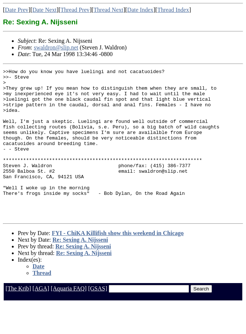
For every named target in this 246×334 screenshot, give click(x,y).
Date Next (45, 10)
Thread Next (108, 10)
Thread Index (173, 10)
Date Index (140, 10)
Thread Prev (75, 10)
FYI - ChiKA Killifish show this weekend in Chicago (118, 263)
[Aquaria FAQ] (69, 318)
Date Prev (16, 10)
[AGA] (41, 318)
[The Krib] (18, 318)
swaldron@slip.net (56, 47)
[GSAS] (97, 318)
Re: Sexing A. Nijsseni (80, 269)
